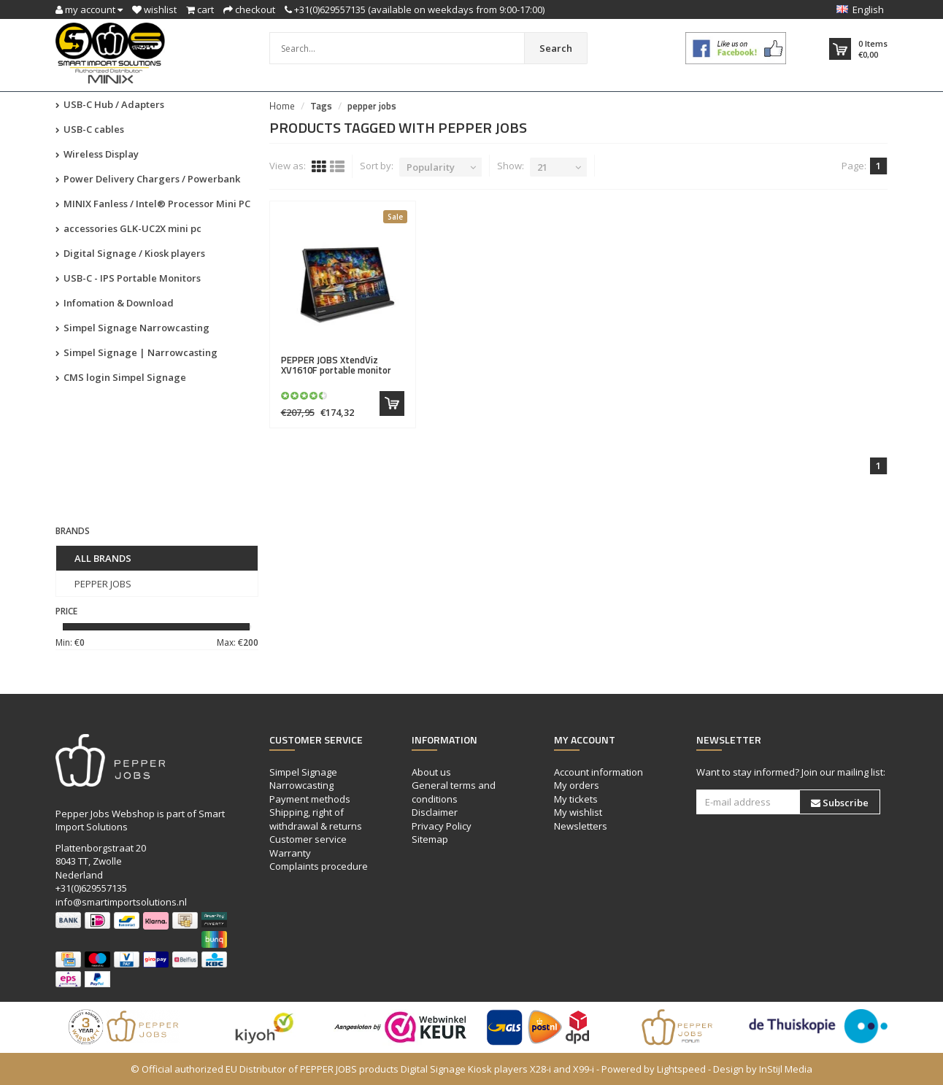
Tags (321, 106)
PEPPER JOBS (102, 583)
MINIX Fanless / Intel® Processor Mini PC (152, 203)
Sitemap (430, 839)
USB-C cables (89, 129)
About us (431, 772)
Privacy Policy (442, 826)
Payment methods (309, 799)
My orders (576, 785)
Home (282, 106)
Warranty (290, 853)
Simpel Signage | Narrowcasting (136, 352)
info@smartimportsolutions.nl (121, 901)
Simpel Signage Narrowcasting (132, 327)
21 (542, 167)
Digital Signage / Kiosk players (130, 253)
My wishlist (578, 812)
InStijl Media (785, 1069)
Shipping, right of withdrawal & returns (315, 819)
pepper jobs (371, 106)
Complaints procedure (318, 866)
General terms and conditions (454, 792)
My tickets (576, 799)
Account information (598, 772)
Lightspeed (681, 1069)
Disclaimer (435, 812)
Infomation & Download (114, 302)
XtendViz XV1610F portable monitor (336, 364)
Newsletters (580, 826)
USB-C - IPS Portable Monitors (128, 278)
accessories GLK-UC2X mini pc (128, 228)
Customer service (308, 839)
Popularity (431, 167)
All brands (102, 558)
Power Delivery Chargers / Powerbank (147, 178)
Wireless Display (97, 154)
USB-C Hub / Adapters (109, 104)
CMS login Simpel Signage (120, 377)
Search (555, 48)
